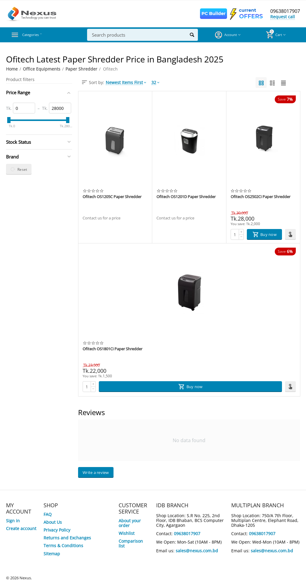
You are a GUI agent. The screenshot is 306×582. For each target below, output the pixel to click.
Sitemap (52, 553)
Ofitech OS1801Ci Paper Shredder (112, 349)
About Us (53, 522)
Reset (19, 169)
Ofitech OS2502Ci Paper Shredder (260, 197)
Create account (21, 528)
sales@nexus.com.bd (197, 550)
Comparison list (131, 543)
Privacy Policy (57, 530)
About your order (130, 523)
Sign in (13, 520)
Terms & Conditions (63, 545)
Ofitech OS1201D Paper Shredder (186, 197)
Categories (34, 34)
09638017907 (283, 11)
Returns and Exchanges (67, 538)
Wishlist (127, 533)
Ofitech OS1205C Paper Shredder (112, 197)
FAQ (48, 514)
